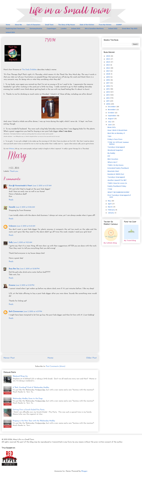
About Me (18, 25)
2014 (108, 92)
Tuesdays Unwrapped (116, 147)
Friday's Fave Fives (115, 139)
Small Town (49, 25)
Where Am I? (112, 162)
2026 (108, 56)
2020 (108, 74)
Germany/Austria (36, 28)
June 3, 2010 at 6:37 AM (42, 186)
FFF (109, 156)
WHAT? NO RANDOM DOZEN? (118, 192)
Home (8, 25)
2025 (108, 59)
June (110, 125)
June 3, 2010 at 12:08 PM (30, 269)
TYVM (110, 189)
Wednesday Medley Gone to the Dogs (28, 398)
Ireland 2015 (75, 28)
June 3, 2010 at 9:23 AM (22, 242)
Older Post (91, 358)
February (111, 210)
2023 (108, 65)
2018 (108, 80)
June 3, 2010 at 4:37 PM (33, 311)
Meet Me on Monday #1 (116, 133)
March (110, 207)
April (110, 204)
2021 (108, 71)
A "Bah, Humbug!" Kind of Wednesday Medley (31, 387)
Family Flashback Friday (117, 186)
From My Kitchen (105, 25)
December (112, 106)
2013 (108, 95)
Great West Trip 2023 (129, 28)
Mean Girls (112, 127)
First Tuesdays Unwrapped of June (119, 196)
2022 (108, 68)
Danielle (12, 207)
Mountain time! (113, 171)
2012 (108, 98)
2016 (108, 86)
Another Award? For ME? (117, 180)
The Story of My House (66, 25)
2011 (108, 101)
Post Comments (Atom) (55, 366)
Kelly (11, 242)
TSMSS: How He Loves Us (117, 183)
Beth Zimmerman (16, 311)
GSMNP (119, 25)
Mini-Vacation (113, 159)
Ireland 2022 (112, 28)
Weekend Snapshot (115, 150)
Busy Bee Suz (14, 269)
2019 (108, 77)
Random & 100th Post (116, 174)
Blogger (84, 471)
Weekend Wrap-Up (20, 376)
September (112, 116)
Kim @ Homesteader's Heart (20, 186)
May (109, 201)
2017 (108, 83)
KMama (11, 148)
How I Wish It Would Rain (117, 130)
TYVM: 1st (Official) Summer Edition (118, 143)
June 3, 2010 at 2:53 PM (25, 285)
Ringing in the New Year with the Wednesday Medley (34, 421)
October (111, 113)
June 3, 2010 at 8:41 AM (26, 226)
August (111, 118)
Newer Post (9, 358)
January (111, 213)
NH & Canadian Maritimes (94, 28)
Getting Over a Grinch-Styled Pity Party (28, 410)
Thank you (14, 171)
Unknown (12, 226)
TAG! (109, 136)
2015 (108, 89)
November (112, 109)
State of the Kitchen (87, 25)
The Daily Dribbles (29, 70)
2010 (108, 104)
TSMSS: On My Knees (116, 165)
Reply (11, 200)
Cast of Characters (33, 25)
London (63, 28)
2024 (108, 62)
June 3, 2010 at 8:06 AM (25, 207)
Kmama (12, 285)
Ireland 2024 (10, 32)
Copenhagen (51, 28)
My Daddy (111, 153)
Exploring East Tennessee (15, 28)
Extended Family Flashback (118, 168)
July (110, 122)
